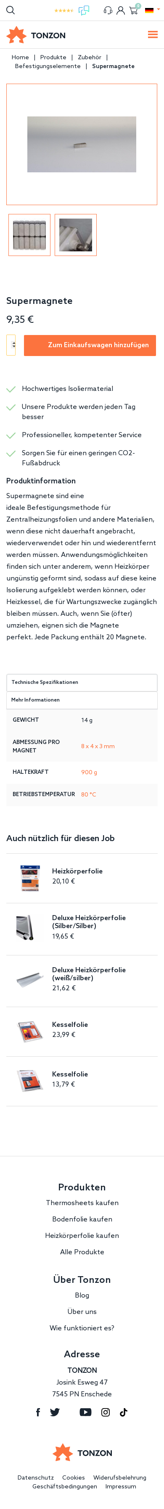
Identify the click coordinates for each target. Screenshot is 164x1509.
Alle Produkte (82, 1252)
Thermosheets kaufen (82, 1203)
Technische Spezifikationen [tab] (44, 683)
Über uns (82, 1312)
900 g (89, 772)
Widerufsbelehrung (119, 1478)
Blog (82, 1296)
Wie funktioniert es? (82, 1328)
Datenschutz (36, 1478)
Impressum (121, 1487)
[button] (149, 10)
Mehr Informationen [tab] (35, 700)
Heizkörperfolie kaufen (82, 1236)
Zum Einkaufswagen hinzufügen (98, 345)
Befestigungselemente (48, 66)
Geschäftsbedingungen (64, 1487)
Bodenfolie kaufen (82, 1220)
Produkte (53, 57)
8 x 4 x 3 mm (98, 746)
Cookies (73, 1478)
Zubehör (89, 57)
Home (20, 57)
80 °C (88, 795)
